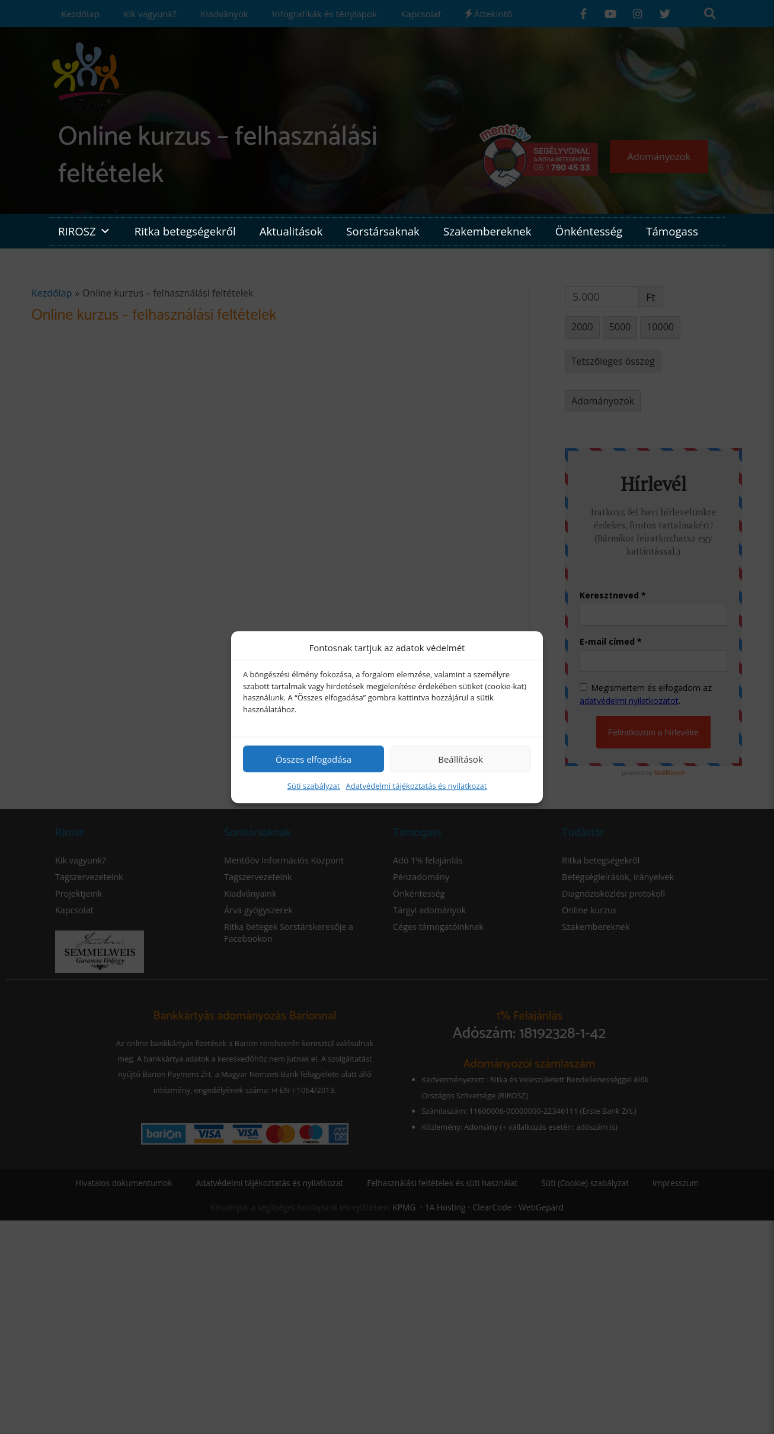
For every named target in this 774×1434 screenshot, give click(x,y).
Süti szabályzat (313, 785)
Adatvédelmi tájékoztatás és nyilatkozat (416, 785)
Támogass (672, 231)
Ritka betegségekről (185, 231)
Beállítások (460, 759)
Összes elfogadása (313, 759)
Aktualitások (291, 231)
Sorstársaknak (383, 231)
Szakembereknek (487, 231)
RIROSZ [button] (84, 231)
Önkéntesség (588, 231)
